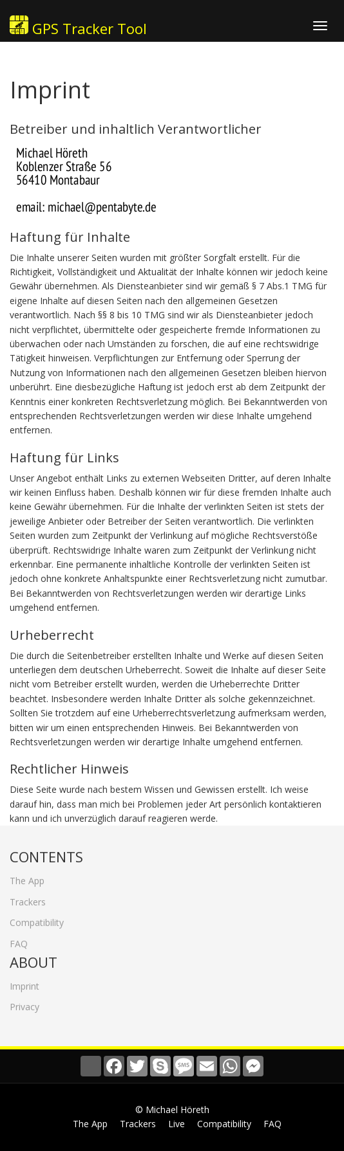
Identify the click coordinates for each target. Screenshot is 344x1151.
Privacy (24, 1003)
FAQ (19, 939)
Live (176, 1124)
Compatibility (37, 918)
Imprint (24, 982)
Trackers (28, 897)
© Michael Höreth (172, 1109)
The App (27, 877)
